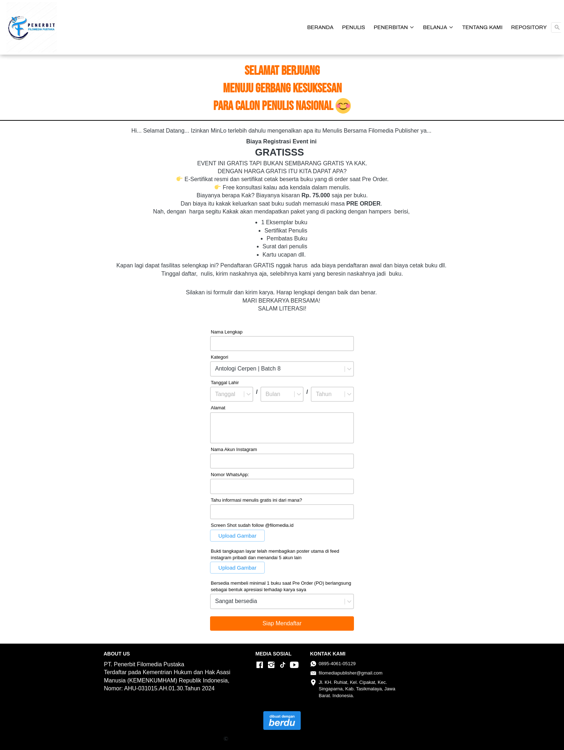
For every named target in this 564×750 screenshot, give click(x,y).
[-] (259, 665)
